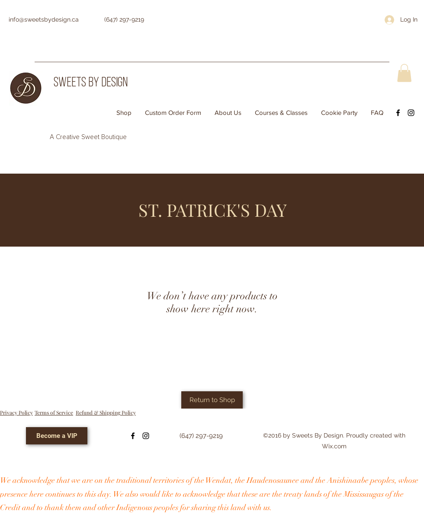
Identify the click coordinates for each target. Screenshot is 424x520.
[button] (404, 73)
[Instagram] (411, 112)
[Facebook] (398, 112)
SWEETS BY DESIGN (91, 83)
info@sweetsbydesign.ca (44, 19)
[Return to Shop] (212, 400)
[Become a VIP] (56, 435)
